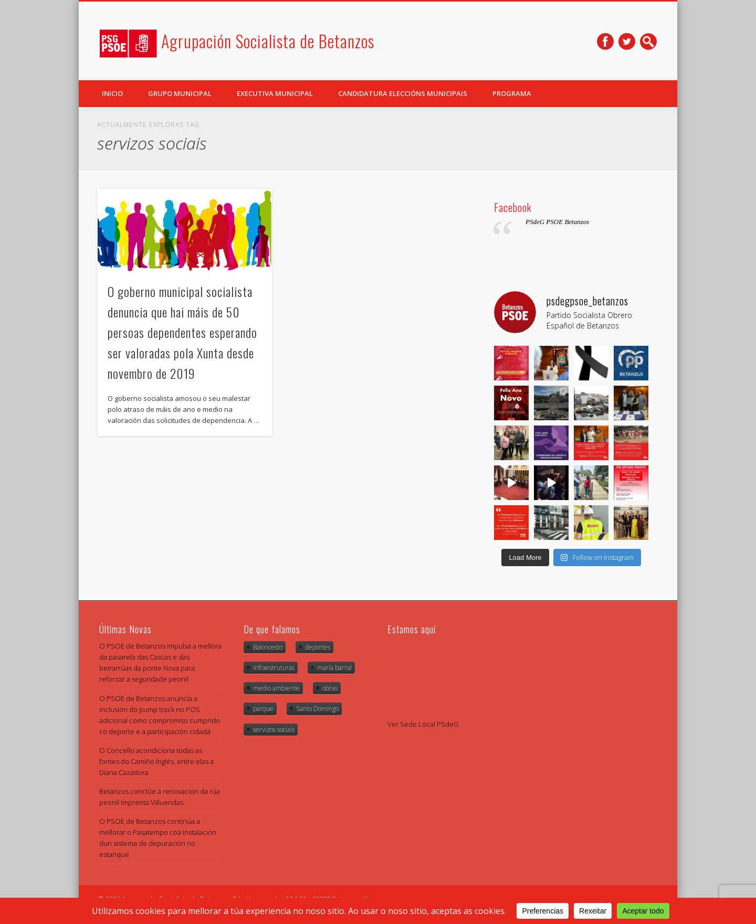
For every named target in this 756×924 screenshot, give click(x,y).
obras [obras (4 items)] (330, 688)
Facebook (605, 41)
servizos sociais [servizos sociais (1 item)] (274, 729)
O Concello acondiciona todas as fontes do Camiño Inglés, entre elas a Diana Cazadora (156, 761)
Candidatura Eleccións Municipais (402, 93)
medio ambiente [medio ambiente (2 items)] (276, 688)
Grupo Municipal (180, 93)
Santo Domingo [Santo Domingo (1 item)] (317, 708)
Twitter (626, 41)
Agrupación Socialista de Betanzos (267, 40)
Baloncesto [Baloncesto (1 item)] (267, 647)
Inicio (112, 93)
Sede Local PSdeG (429, 724)
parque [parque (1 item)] (263, 708)
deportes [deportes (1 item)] (317, 647)
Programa (511, 93)
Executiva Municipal (275, 93)
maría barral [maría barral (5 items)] (334, 667)
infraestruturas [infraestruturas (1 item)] (274, 667)
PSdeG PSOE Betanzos (557, 222)
